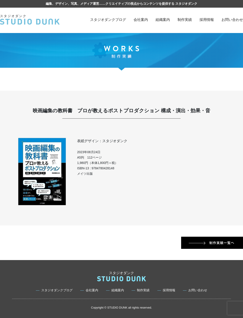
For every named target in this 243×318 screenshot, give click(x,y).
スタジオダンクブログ (108, 20)
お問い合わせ (232, 20)
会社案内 (141, 20)
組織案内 (163, 20)
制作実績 (185, 20)
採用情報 (207, 20)
